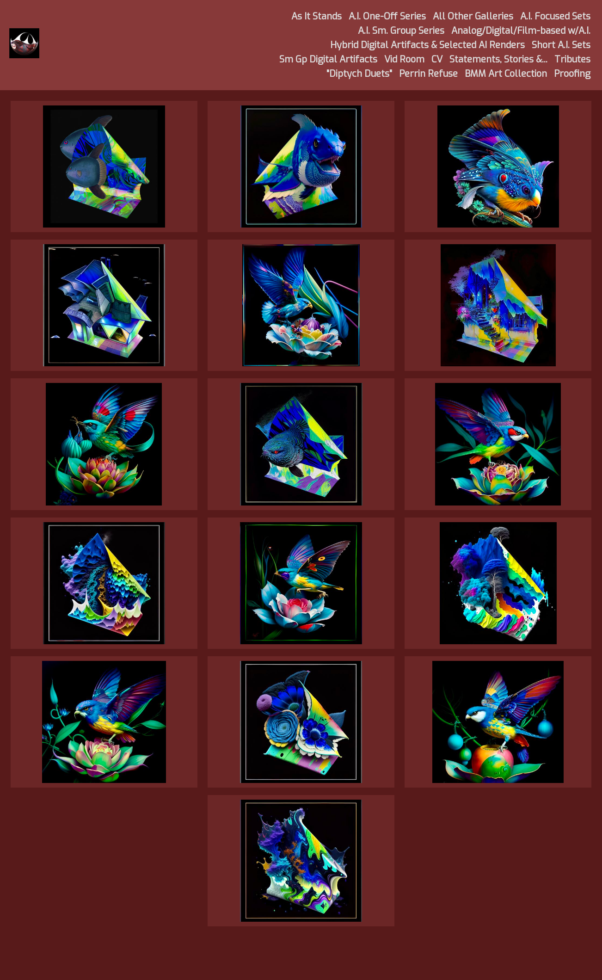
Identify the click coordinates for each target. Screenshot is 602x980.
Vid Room (404, 59)
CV (436, 59)
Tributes (572, 59)
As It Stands (316, 16)
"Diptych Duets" (359, 74)
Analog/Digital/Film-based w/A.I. (520, 31)
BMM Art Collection (506, 74)
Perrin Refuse (428, 74)
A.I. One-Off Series (387, 16)
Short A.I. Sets (561, 45)
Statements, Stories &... (498, 59)
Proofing (572, 74)
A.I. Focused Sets (555, 16)
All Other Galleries (473, 16)
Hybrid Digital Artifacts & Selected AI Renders (427, 45)
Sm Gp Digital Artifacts (328, 59)
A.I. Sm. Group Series (401, 31)
